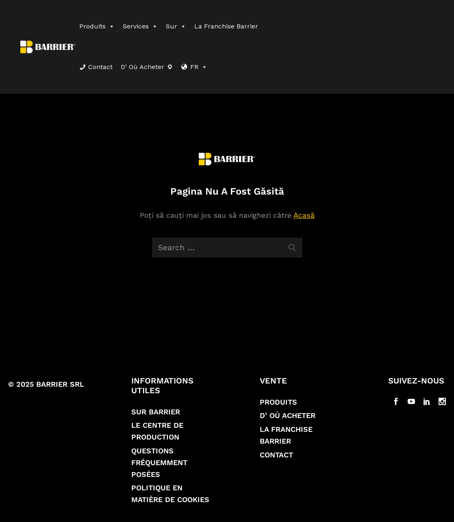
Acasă (304, 215)
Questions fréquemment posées (159, 462)
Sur (176, 26)
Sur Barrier (155, 411)
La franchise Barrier (226, 26)
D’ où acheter (142, 67)
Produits (97, 26)
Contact (100, 67)
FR (198, 67)
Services (140, 26)
